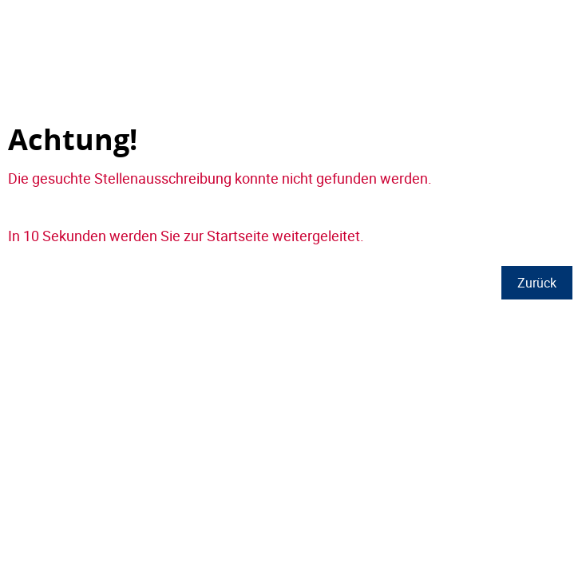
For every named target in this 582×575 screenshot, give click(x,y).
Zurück (536, 282)
